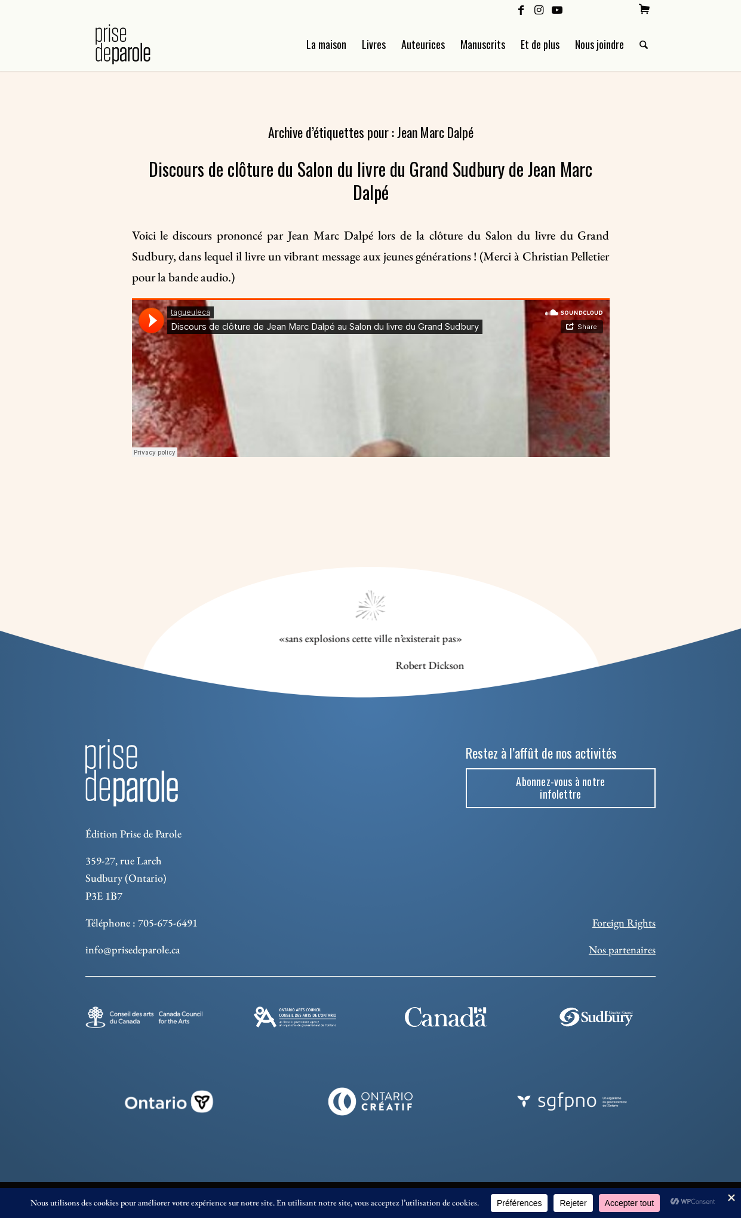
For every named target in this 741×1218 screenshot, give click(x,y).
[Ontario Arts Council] (295, 1017)
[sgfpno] (572, 1101)
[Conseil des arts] (143, 1017)
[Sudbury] (597, 1017)
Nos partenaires (622, 949)
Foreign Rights (624, 922)
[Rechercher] (644, 44)
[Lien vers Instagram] (539, 9)
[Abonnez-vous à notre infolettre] (561, 788)
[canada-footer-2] (446, 1017)
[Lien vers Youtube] (557, 9)
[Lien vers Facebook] (521, 9)
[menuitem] (644, 9)
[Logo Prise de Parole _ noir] (137, 44)
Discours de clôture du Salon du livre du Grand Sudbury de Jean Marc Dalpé (370, 180)
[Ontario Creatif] (370, 1101)
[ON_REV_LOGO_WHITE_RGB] (169, 1101)
